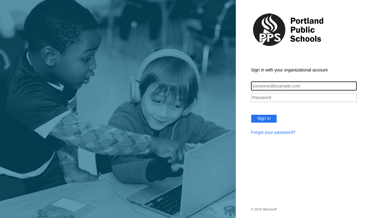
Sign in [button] (264, 118)
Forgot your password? (273, 132)
